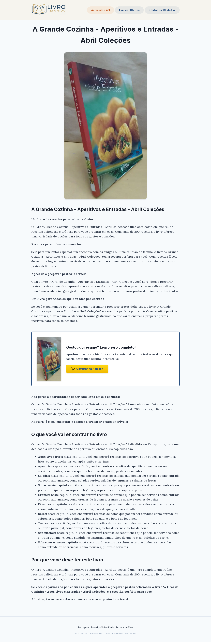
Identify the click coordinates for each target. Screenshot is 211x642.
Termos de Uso (124, 627)
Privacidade (107, 627)
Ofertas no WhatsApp (162, 10)
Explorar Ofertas (129, 10)
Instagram (83, 627)
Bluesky (95, 627)
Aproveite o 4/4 (100, 10)
